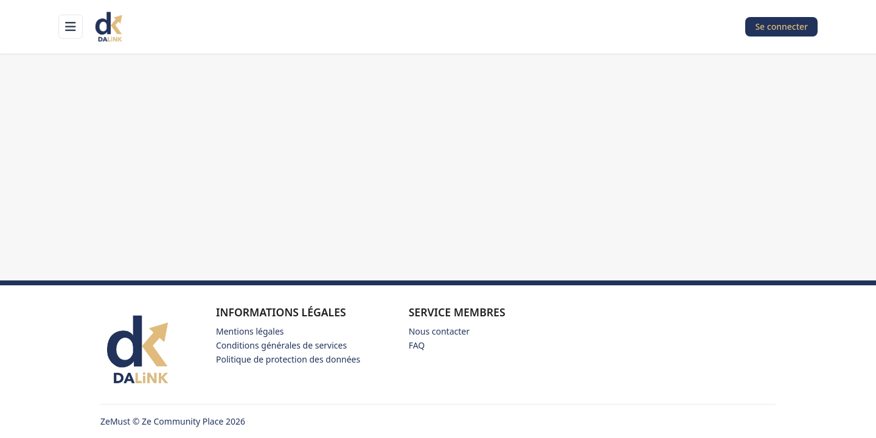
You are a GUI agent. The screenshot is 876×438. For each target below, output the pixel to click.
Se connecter (781, 26)
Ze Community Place (182, 421)
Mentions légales (250, 331)
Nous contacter (439, 331)
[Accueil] (109, 26)
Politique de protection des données (288, 359)
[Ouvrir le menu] (70, 27)
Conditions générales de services (281, 345)
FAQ (417, 345)
